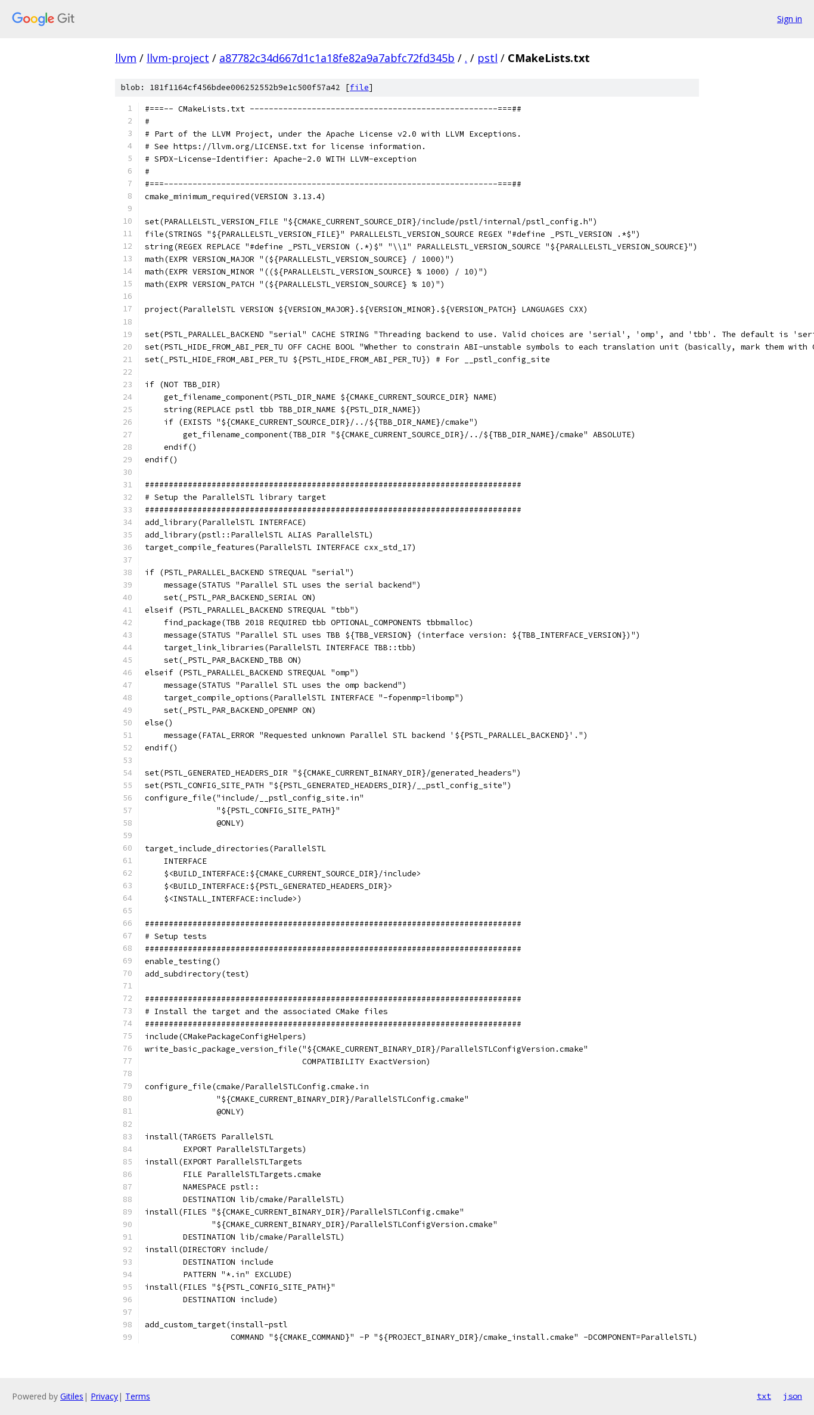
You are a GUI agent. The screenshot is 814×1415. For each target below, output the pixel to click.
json (792, 1396)
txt (764, 1396)
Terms (137, 1396)
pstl (487, 58)
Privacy (104, 1396)
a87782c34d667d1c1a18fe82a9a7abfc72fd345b (337, 58)
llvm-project (178, 58)
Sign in (789, 18)
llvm (125, 58)
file (359, 87)
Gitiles (71, 1396)
